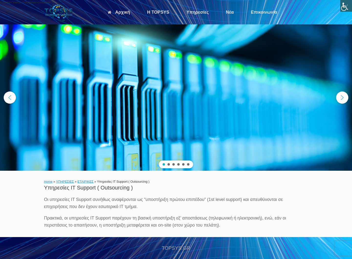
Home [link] (48, 181)
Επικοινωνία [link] (264, 12)
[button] (10, 97)
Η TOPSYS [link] (158, 12)
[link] (346, 6)
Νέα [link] (230, 12)
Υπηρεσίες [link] (197, 12)
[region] (176, 97)
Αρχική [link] (119, 12)
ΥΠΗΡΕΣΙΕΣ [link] (65, 181)
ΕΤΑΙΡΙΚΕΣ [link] (85, 181)
